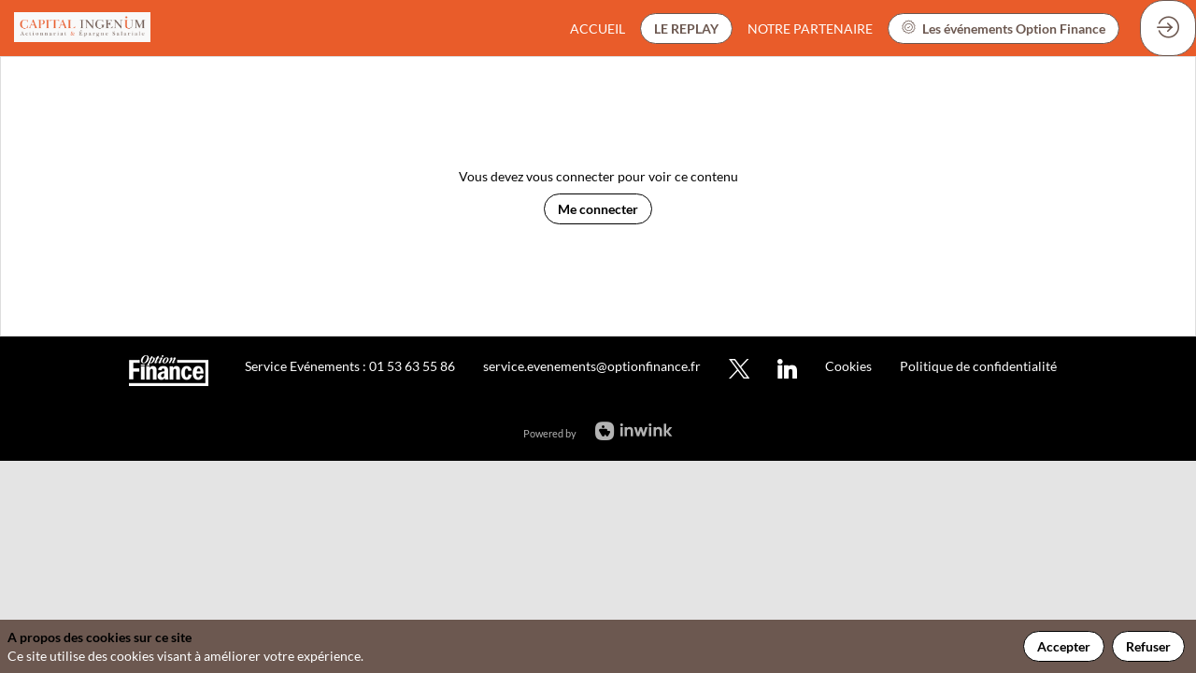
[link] (597, 28)
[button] (686, 28)
